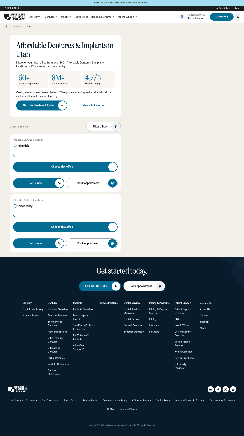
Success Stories (30, 315)
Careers (204, 315)
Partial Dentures (56, 358)
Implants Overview (83, 309)
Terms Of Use (71, 400)
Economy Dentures (58, 315)
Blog (237, 8)
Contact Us (206, 303)
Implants (65, 17)
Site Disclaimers (50, 400)
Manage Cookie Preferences (190, 400)
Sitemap (204, 322)
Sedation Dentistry (134, 332)
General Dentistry (133, 325)
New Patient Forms (185, 358)
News (203, 328)
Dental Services (132, 303)
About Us (205, 309)
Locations (16, 26)
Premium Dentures (57, 332)
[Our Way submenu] (40, 16)
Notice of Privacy (128, 409)
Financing (154, 332)
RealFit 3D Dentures (58, 364)
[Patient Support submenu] (135, 16)
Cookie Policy (163, 400)
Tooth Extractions (108, 303)
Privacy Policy (90, 400)
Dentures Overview (58, 309)
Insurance (154, 325)
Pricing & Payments (101, 17)
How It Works (182, 325)
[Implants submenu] (71, 16)
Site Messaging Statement (23, 400)
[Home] (6, 26)
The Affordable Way (32, 309)
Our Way (34, 17)
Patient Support (125, 17)
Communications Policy (115, 400)
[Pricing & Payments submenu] (112, 16)
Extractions (82, 17)
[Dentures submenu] (55, 16)
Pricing (152, 319)
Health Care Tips (183, 351)
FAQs (177, 319)
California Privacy (141, 400)
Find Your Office (222, 8)
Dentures (49, 17)
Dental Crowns (132, 319)
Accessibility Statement (222, 400)
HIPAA (110, 409)
